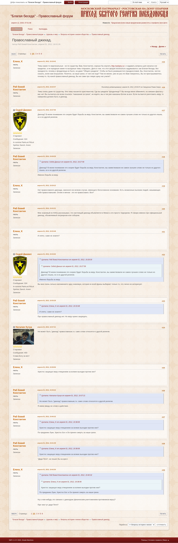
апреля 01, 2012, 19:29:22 (46, 185)
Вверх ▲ (166, 540)
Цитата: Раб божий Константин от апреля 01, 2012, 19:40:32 (67, 475)
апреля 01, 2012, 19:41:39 (46, 443)
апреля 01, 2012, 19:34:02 (46, 254)
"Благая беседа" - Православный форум (42, 16)
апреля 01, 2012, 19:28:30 (46, 156)
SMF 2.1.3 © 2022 (15, 540)
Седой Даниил (23, 110)
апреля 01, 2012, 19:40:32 (46, 416)
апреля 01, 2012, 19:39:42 (46, 390)
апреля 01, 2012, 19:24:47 (46, 87)
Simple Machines (27, 540)
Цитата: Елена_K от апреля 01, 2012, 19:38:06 (61, 422)
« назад (153, 46)
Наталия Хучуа (24, 327)
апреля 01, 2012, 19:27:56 (46, 110)
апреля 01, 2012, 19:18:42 (46, 61)
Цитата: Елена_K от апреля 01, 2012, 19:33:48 (61, 306)
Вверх (14, 514)
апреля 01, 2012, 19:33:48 (46, 231)
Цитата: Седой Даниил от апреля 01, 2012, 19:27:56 (63, 162)
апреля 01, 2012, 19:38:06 (46, 367)
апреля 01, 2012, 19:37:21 (46, 327)
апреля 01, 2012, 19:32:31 (46, 208)
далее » (162, 46)
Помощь (144, 540)
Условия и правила (155, 540)
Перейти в (123, 525)
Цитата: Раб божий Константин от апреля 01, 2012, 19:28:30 (67, 260)
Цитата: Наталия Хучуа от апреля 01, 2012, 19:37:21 (63, 396)
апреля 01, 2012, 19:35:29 (46, 300)
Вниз (14, 54)
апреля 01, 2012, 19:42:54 (46, 469)
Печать (163, 54)
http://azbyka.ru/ (117, 66)
